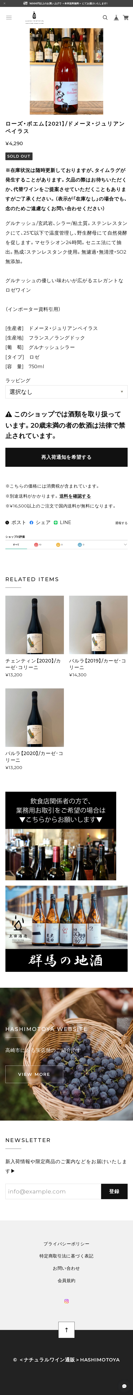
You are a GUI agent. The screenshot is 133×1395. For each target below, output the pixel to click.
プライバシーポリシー (66, 1244)
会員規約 (67, 1280)
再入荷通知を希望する (66, 457)
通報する (121, 523)
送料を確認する (75, 496)
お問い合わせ (66, 1268)
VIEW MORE (34, 1074)
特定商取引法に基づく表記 (66, 1256)
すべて (16, 544)
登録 (114, 1191)
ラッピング (17, 380)
